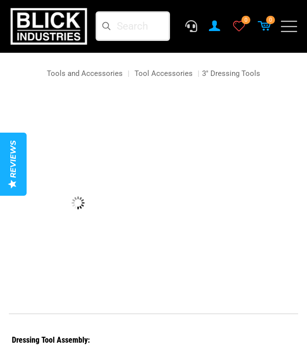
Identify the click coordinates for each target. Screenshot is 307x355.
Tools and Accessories (85, 73)
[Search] (133, 26)
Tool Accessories (164, 73)
